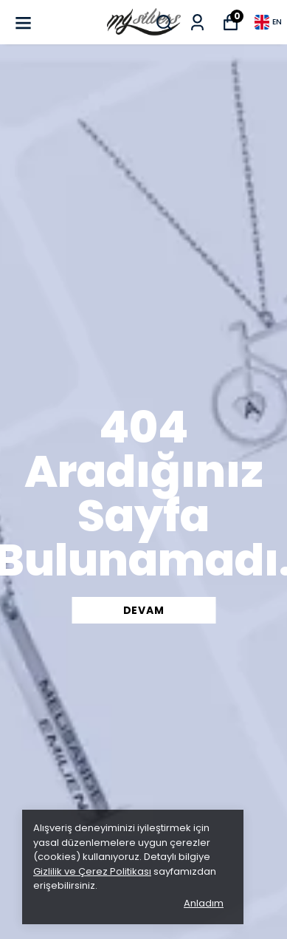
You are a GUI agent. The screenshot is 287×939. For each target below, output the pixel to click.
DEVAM (144, 610)
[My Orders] (197, 22)
